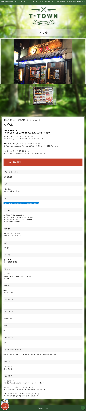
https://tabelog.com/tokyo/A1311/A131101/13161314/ (21, 203)
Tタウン (46, 408)
